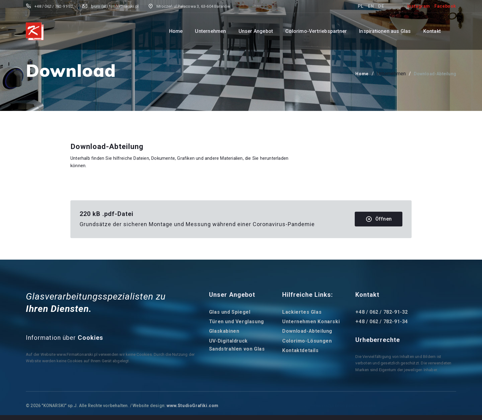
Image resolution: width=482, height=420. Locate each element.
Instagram (418, 6)
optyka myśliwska (292, 405)
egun (224, 405)
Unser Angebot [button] (256, 31)
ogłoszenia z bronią (252, 405)
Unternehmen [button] (210, 31)
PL (361, 6)
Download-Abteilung (307, 331)
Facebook (445, 6)
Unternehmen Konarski (311, 321)
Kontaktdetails (300, 350)
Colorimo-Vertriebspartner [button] (316, 31)
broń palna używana (355, 405)
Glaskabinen (224, 331)
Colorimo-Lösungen (307, 341)
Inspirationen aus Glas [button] (385, 31)
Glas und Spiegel (230, 312)
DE (381, 6)
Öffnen (378, 219)
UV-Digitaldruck (228, 341)
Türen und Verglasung (236, 321)
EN (371, 6)
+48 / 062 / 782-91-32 (381, 312)
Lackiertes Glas (302, 312)
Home (176, 31)
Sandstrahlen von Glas (237, 349)
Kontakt (432, 31)
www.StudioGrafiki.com (193, 405)
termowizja (322, 405)
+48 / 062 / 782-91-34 (381, 321)
